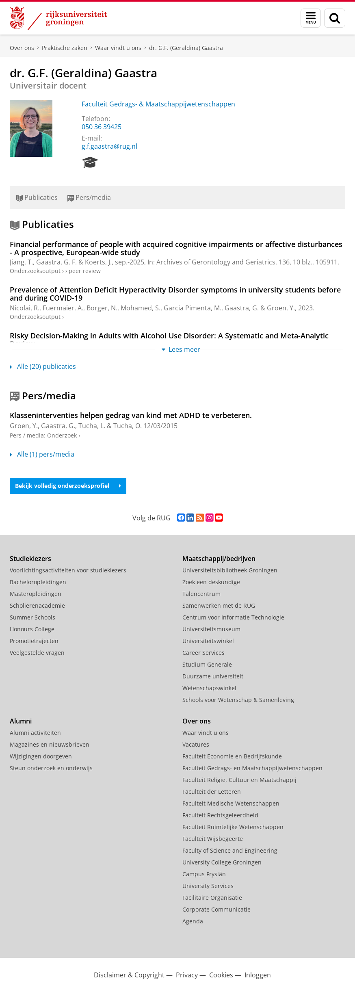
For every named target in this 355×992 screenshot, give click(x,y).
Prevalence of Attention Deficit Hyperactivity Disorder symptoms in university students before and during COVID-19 (175, 294)
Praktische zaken (64, 48)
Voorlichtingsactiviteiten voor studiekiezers (68, 570)
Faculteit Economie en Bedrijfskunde (232, 756)
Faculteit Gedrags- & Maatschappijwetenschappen (158, 104)
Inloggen (258, 975)
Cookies (221, 975)
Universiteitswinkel (208, 641)
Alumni (21, 721)
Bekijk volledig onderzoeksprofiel (68, 486)
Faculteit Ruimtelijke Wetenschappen (233, 827)
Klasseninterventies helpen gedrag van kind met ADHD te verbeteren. (131, 415)
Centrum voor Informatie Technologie (233, 617)
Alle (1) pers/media (42, 454)
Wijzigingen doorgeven (41, 756)
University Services (208, 886)
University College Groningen (222, 862)
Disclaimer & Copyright (129, 975)
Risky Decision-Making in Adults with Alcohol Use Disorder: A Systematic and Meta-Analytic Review (169, 340)
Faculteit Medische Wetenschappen (230, 803)
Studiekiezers (30, 558)
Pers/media (89, 197)
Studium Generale (207, 664)
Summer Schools (32, 617)
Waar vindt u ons (118, 48)
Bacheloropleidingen (38, 582)
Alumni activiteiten (35, 732)
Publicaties (37, 197)
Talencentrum (201, 594)
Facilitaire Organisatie (212, 897)
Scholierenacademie (37, 605)
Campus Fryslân (204, 874)
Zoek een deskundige (211, 582)
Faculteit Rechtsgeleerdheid (220, 815)
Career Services (203, 652)
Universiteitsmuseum (211, 629)
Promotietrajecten (34, 641)
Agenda (192, 921)
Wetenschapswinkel (209, 688)
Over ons (22, 48)
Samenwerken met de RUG (218, 605)
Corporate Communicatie (216, 909)
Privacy (187, 975)
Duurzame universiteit (212, 676)
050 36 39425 (101, 126)
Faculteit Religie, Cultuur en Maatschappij (239, 780)
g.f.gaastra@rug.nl (109, 146)
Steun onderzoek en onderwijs (51, 768)
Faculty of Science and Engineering (229, 850)
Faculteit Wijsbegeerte (212, 839)
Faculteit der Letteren (211, 791)
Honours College (32, 629)
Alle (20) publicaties (43, 366)
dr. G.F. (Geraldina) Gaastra (186, 48)
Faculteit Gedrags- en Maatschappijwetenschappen (252, 768)
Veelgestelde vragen (37, 652)
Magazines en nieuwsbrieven (49, 744)
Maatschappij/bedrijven (218, 558)
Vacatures (195, 744)
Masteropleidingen (35, 594)
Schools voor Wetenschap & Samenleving (238, 700)
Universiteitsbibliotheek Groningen (229, 570)
